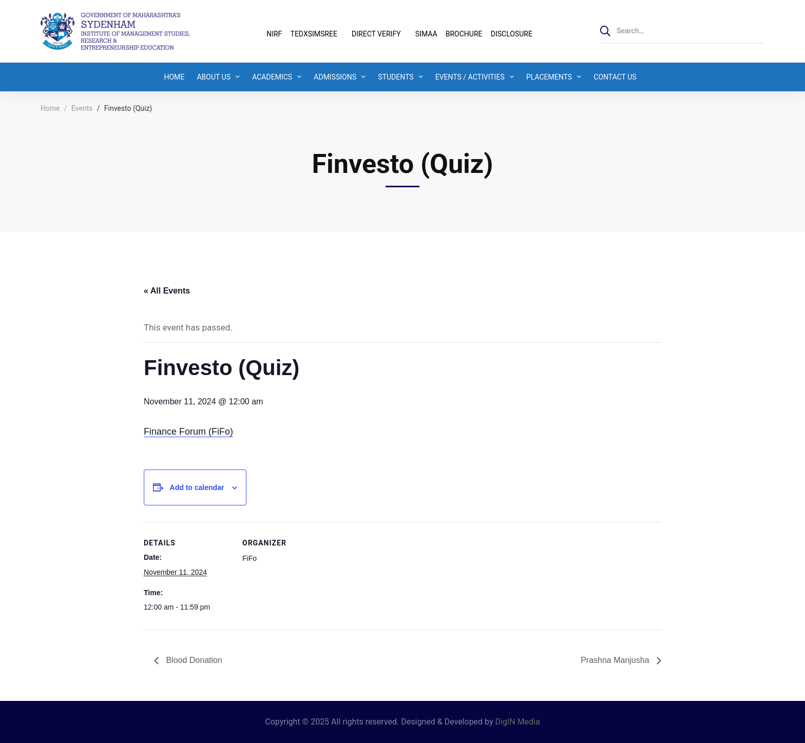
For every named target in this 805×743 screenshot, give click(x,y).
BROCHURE (464, 34)
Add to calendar (197, 487)
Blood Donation (193, 660)
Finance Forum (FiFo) (188, 431)
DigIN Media (517, 722)
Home (50, 108)
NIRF (274, 34)
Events (82, 108)
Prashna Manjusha (616, 660)
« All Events (167, 290)
